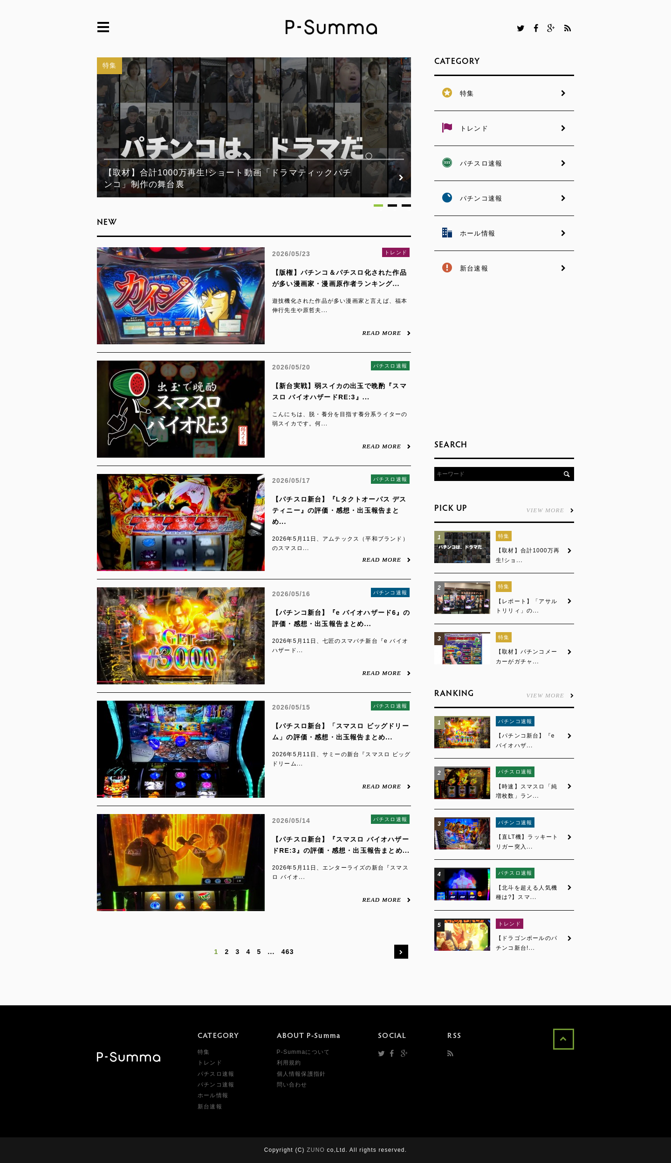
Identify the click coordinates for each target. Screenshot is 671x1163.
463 (287, 951)
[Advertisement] (504, 359)
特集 (109, 65)
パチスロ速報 (390, 366)
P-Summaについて (303, 1052)
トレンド (395, 252)
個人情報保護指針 (301, 1074)
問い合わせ (292, 1084)
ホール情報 (213, 1095)
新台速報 (210, 1106)
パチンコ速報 (390, 592)
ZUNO (316, 1150)
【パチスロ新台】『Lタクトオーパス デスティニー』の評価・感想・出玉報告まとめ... (339, 510)
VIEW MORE (550, 510)
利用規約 (289, 1062)
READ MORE (386, 332)
